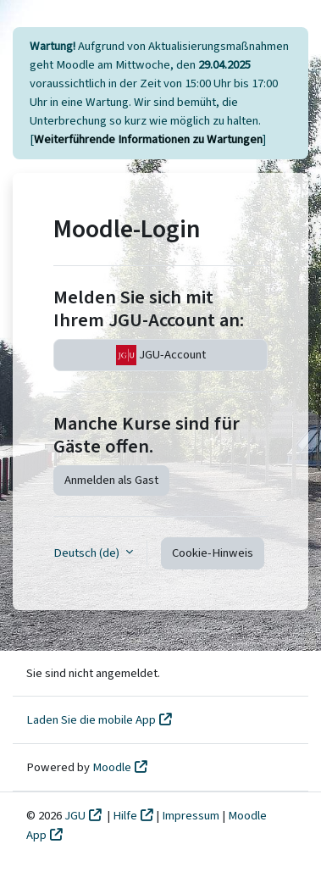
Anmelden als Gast (111, 480)
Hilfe (125, 816)
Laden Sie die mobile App (91, 720)
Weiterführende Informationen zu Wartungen (148, 139)
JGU (75, 816)
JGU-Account (161, 355)
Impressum (192, 816)
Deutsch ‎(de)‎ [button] (87, 553)
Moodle (111, 767)
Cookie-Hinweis (212, 553)
